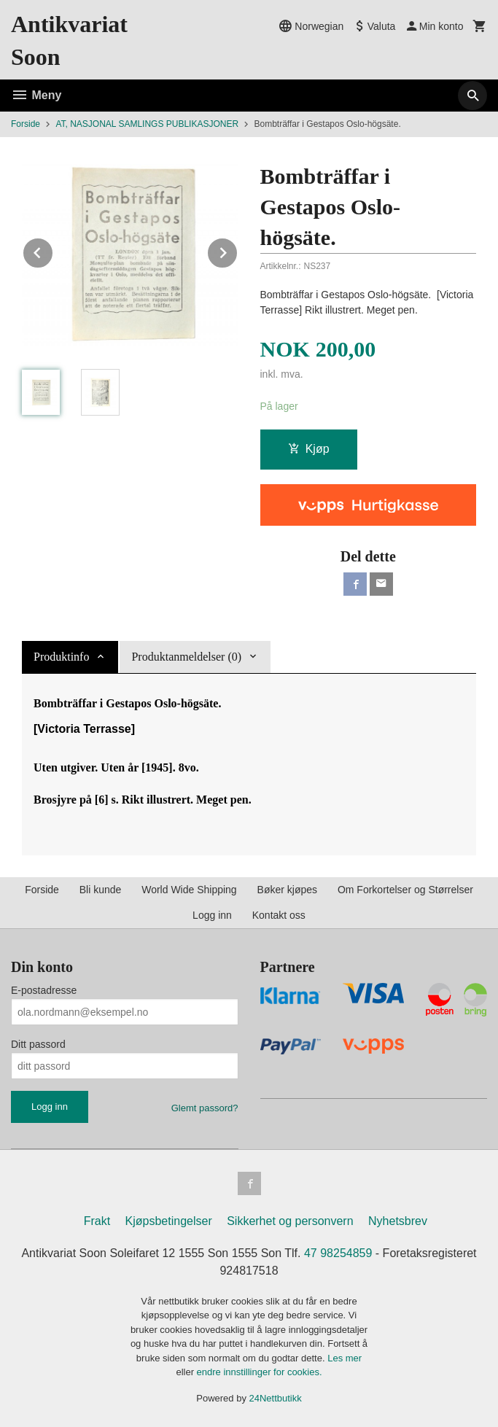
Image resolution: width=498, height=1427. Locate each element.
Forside (25, 124)
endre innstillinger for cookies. (259, 1371)
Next (237, 250)
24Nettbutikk (275, 1398)
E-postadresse (44, 990)
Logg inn (212, 915)
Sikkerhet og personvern (290, 1221)
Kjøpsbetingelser (168, 1221)
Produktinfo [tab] (61, 656)
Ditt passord (38, 1044)
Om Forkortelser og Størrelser (405, 889)
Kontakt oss (279, 915)
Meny (36, 95)
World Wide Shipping (188, 889)
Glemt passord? (204, 1108)
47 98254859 (338, 1253)
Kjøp (309, 449)
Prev (53, 250)
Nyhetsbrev (397, 1221)
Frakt (97, 1221)
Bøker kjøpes (287, 889)
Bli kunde (100, 889)
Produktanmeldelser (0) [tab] (186, 656)
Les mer (344, 1358)
